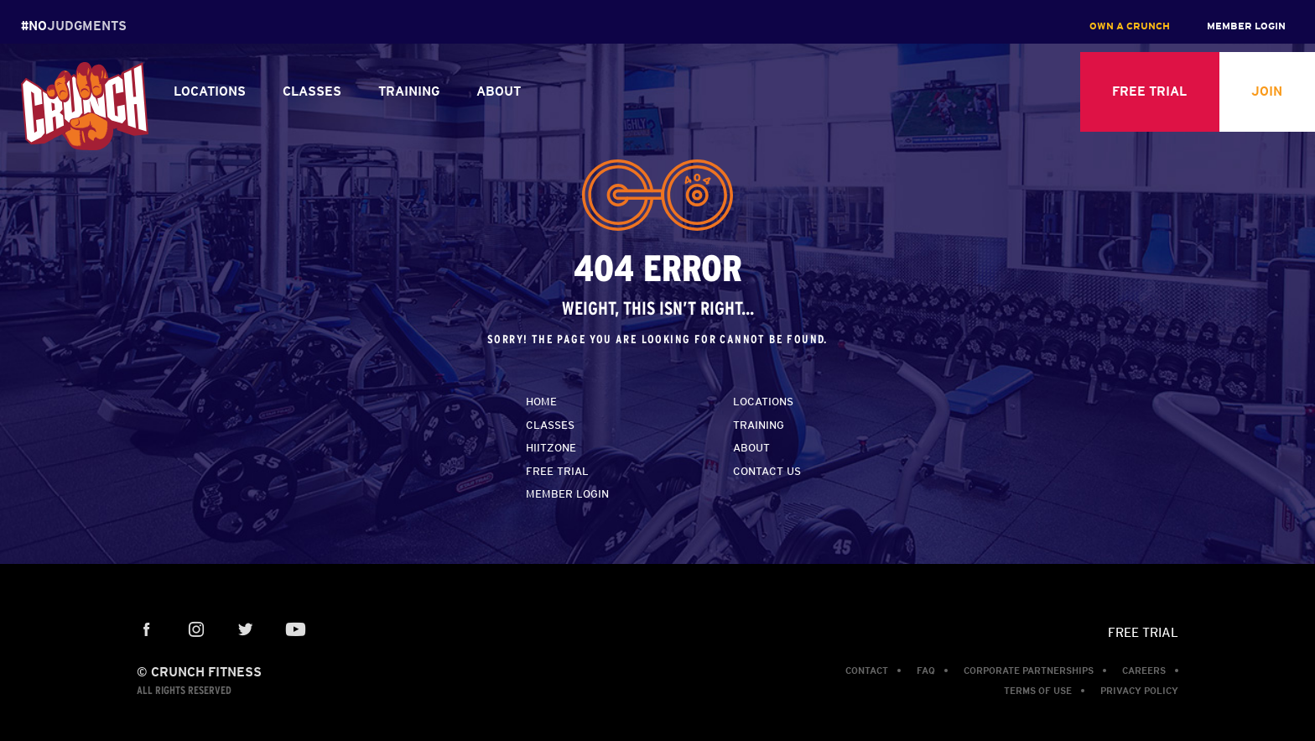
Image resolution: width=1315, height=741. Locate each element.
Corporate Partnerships (1029, 670)
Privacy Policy (1139, 691)
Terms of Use (1038, 691)
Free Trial (557, 471)
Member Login (567, 494)
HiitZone (551, 447)
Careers (1144, 670)
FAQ (926, 670)
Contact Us (767, 471)
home (541, 401)
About (751, 447)
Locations (763, 401)
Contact (866, 670)
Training (758, 425)
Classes (550, 425)
